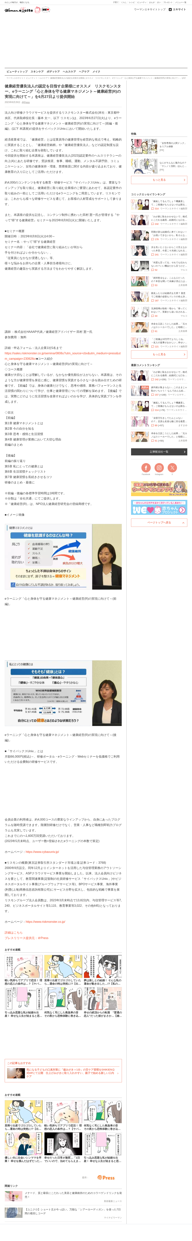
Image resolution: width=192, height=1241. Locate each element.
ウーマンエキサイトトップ (150, 9)
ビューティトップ (17, 71)
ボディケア (53, 71)
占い (159, 2)
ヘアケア (84, 71)
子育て (116, 2)
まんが (152, 2)
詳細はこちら (14, 932)
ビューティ (142, 2)
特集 (133, 133)
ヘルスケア (69, 71)
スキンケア (37, 71)
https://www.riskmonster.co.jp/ (45, 921)
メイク (96, 71)
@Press (26, 102)
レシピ (132, 2)
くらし (124, 2)
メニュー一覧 (180, 2)
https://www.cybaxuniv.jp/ (42, 851)
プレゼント (168, 2)
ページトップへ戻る (159, 522)
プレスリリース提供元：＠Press (26, 937)
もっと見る (159, 179)
